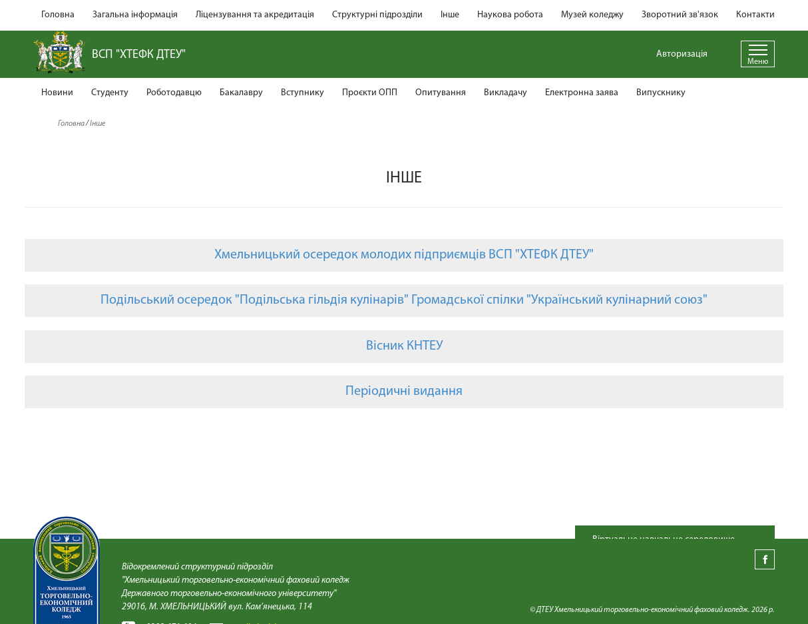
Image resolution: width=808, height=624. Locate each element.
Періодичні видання (404, 391)
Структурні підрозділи (377, 15)
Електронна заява (581, 93)
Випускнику (661, 93)
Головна (58, 15)
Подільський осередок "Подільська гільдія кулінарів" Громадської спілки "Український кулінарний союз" (404, 300)
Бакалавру (241, 93)
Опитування (440, 93)
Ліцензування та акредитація (255, 15)
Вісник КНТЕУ (404, 346)
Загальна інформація (135, 15)
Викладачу (505, 93)
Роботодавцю (174, 93)
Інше (450, 15)
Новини (57, 93)
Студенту (109, 93)
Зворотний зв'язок (680, 15)
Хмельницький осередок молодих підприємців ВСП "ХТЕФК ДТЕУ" (404, 255)
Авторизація (681, 54)
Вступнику (302, 93)
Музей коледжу (592, 15)
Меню (757, 62)
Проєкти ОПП (369, 93)
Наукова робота (510, 15)
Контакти (755, 15)
